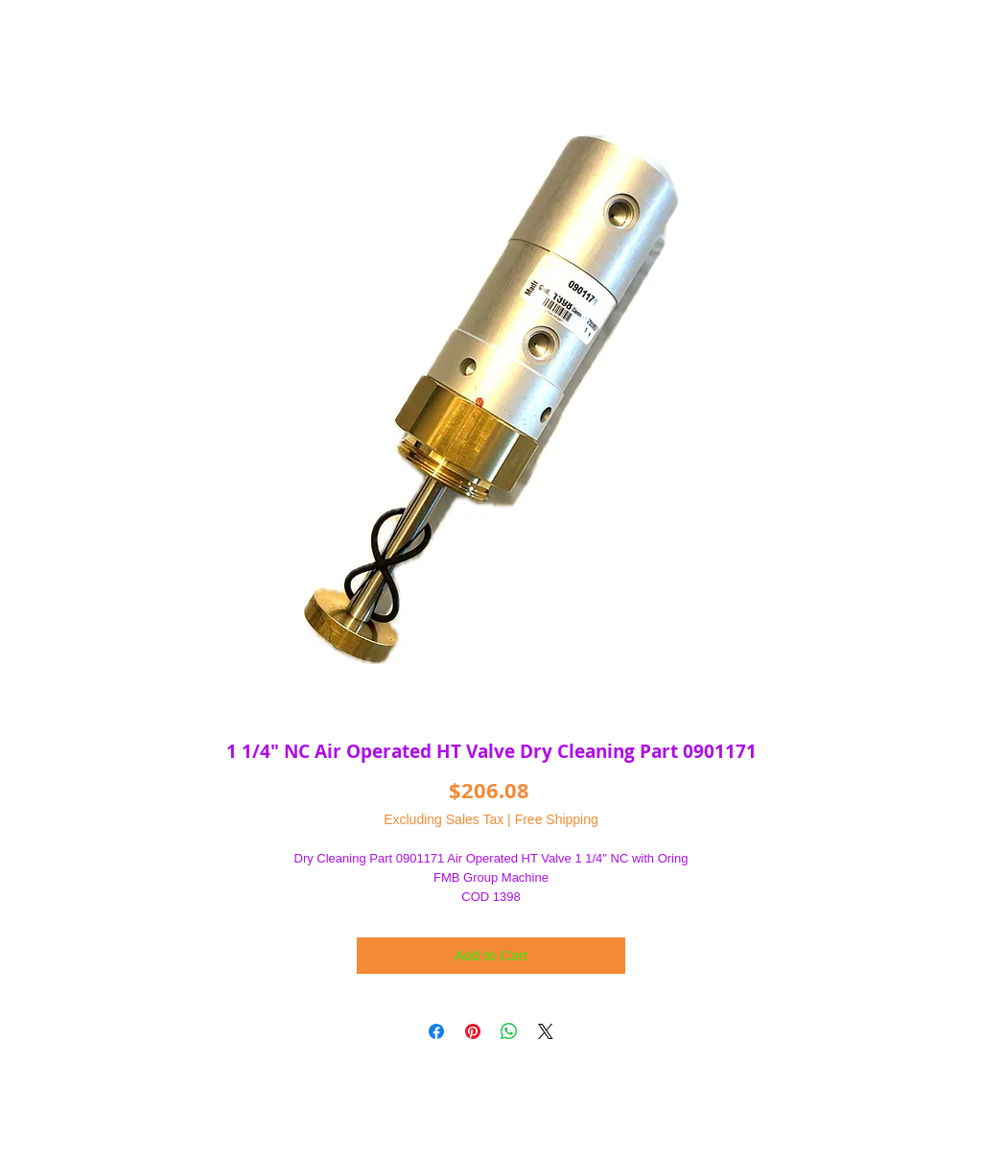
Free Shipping (556, 819)
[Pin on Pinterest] (472, 1031)
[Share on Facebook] (436, 1031)
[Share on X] (545, 1031)
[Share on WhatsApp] (509, 1031)
